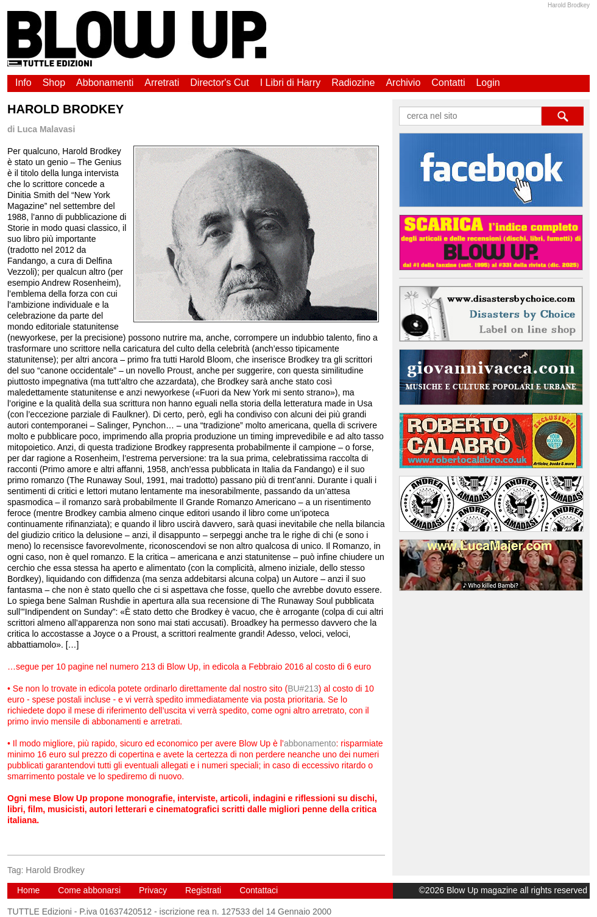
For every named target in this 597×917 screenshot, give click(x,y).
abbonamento (310, 743)
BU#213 (303, 688)
